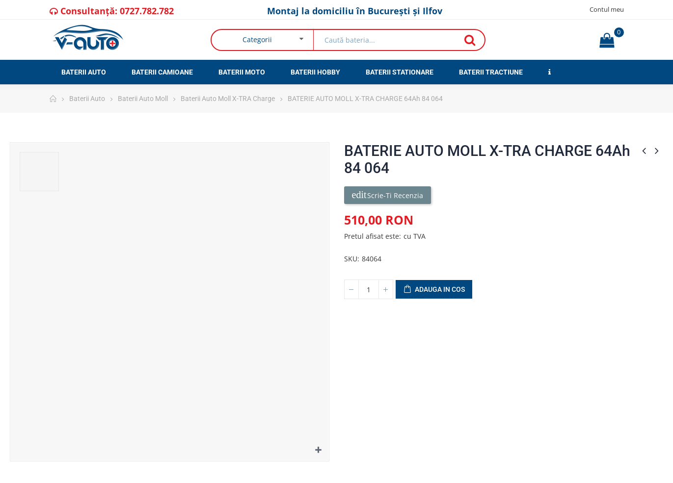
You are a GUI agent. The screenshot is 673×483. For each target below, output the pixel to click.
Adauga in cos (434, 289)
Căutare (469, 40)
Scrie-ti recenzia (387, 195)
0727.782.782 (147, 11)
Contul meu (607, 9)
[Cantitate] (368, 289)
